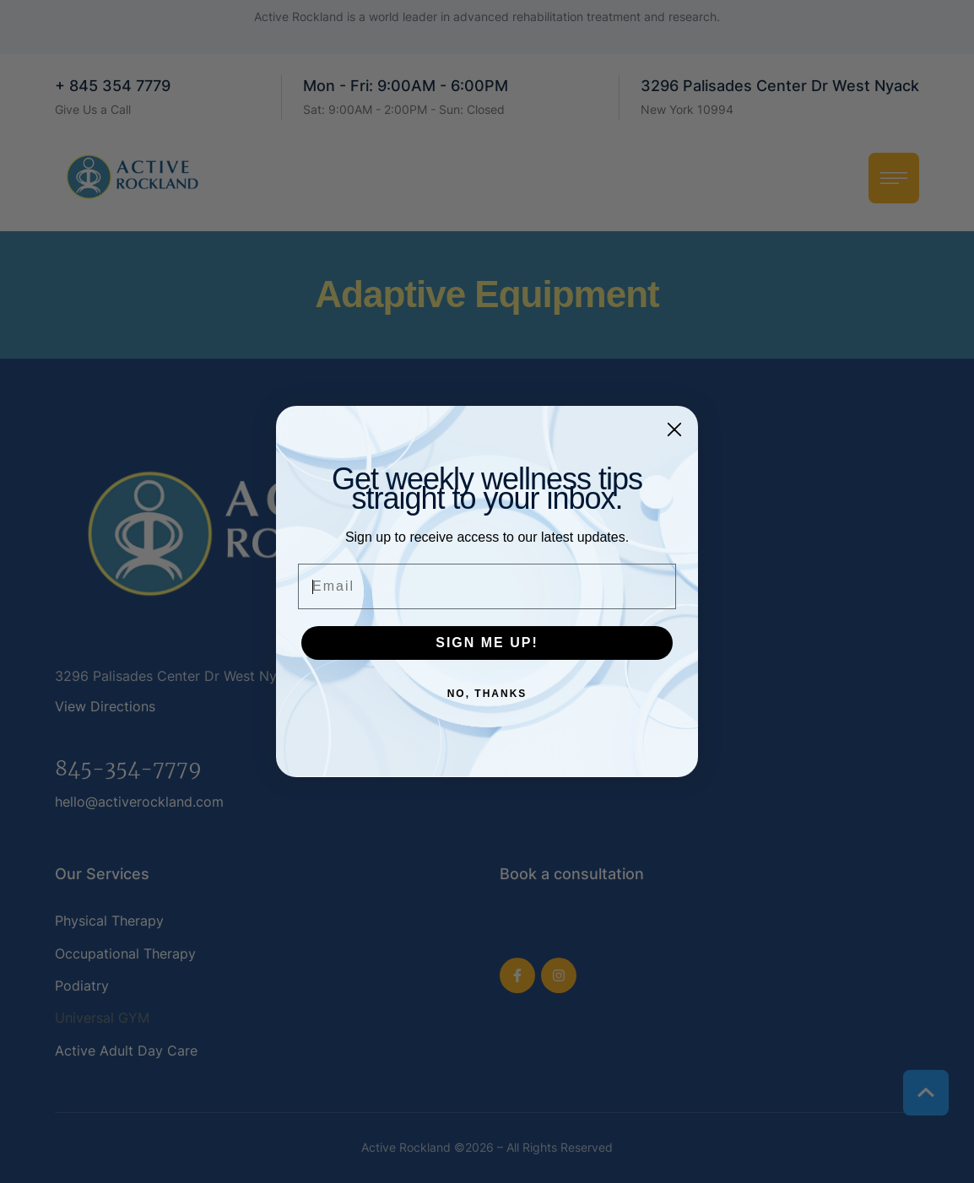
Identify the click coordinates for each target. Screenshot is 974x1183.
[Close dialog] (674, 429)
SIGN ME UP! (487, 642)
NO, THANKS (487, 694)
